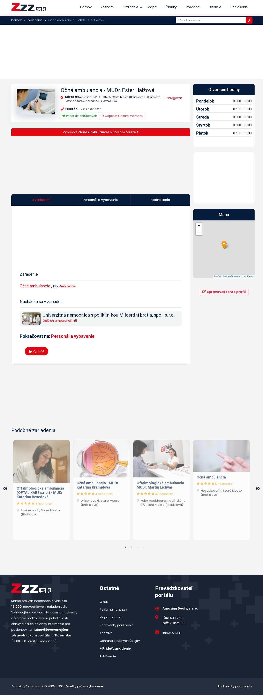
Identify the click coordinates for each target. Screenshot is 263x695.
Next (258, 489)
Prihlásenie (239, 7)
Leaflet (217, 276)
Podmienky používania (117, 625)
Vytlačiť (36, 351)
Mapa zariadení (111, 617)
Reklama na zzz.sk (113, 609)
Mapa (152, 7)
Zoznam (107, 7)
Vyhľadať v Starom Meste (101, 132)
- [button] (198, 232)
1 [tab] (125, 547)
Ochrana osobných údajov (120, 641)
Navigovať (174, 98)
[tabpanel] (42, 489)
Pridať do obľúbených (79, 116)
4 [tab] (144, 547)
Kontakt (106, 633)
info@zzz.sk (171, 632)
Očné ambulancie (35, 286)
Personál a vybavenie (73, 336)
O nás (104, 601)
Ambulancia (67, 286)
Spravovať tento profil (224, 291)
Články (171, 7)
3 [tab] (138, 547)
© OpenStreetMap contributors (238, 276)
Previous (5, 489)
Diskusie (215, 7)
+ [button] (199, 226)
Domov (86, 7)
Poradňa (193, 7)
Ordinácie (130, 7)
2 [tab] (132, 547)
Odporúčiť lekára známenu (122, 116)
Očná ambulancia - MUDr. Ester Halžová (108, 90)
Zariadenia (35, 20)
